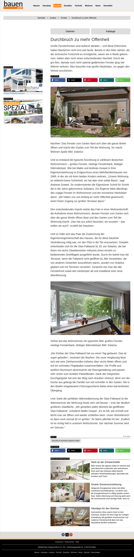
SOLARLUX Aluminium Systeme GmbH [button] (66, 441)
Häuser (36, 5)
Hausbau (47, 5)
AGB (77, 542)
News (98, 5)
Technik (78, 5)
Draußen (68, 5)
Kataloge (110, 31)
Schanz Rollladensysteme (23, 81)
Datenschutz (69, 542)
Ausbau (57, 5)
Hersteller (108, 5)
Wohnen (89, 5)
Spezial (86, 552)
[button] (58, 80)
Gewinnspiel (95, 552)
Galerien (70, 31)
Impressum (59, 542)
